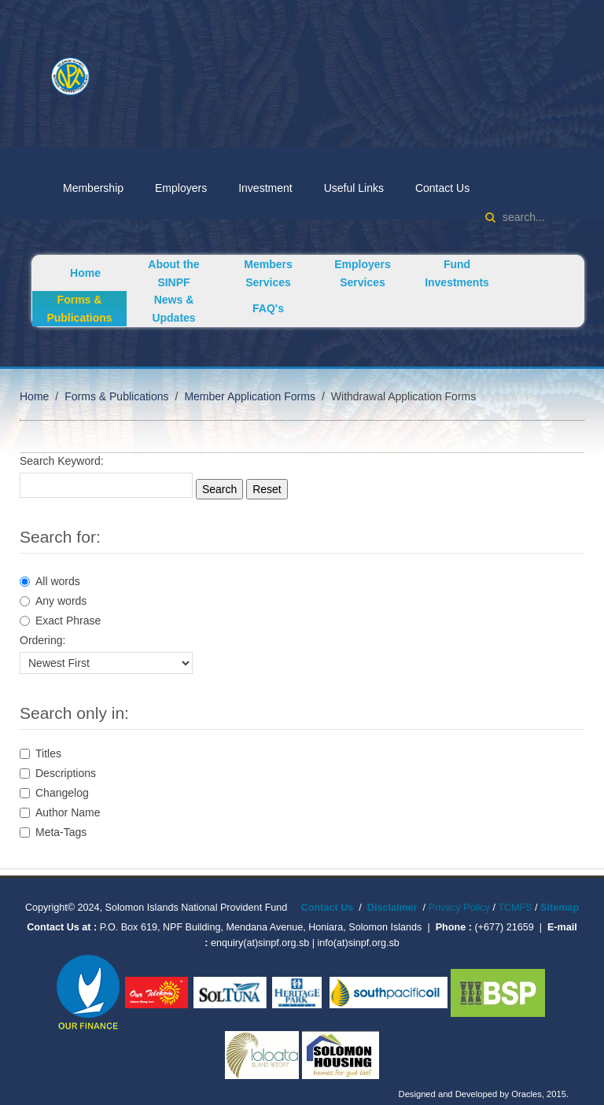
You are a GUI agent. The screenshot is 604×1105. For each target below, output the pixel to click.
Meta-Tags (53, 832)
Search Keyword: (62, 461)
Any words (53, 601)
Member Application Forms (249, 396)
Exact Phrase (60, 620)
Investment (265, 188)
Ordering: (42, 640)
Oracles (526, 1094)
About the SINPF (173, 273)
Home (85, 273)
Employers (181, 188)
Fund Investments (457, 273)
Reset (267, 489)
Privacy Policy (459, 907)
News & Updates (173, 308)
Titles (40, 753)
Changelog (54, 792)
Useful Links (354, 188)
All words (50, 581)
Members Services (268, 273)
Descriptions (58, 773)
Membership (93, 188)
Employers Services (362, 273)
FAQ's (268, 308)
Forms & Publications (79, 308)
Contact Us (442, 188)
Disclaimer (392, 907)
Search (219, 489)
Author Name (60, 812)
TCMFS (516, 907)
